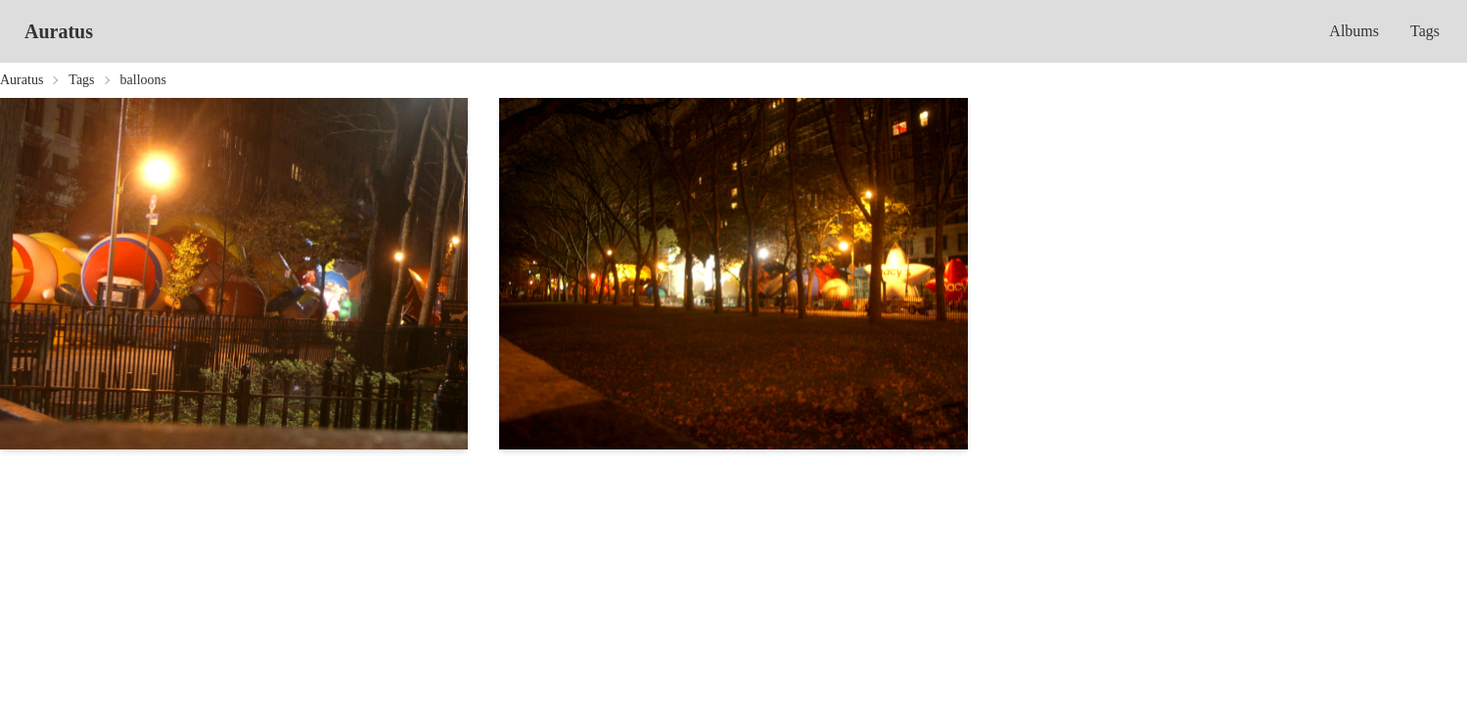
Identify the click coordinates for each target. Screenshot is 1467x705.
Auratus (58, 31)
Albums (1354, 31)
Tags (1425, 31)
